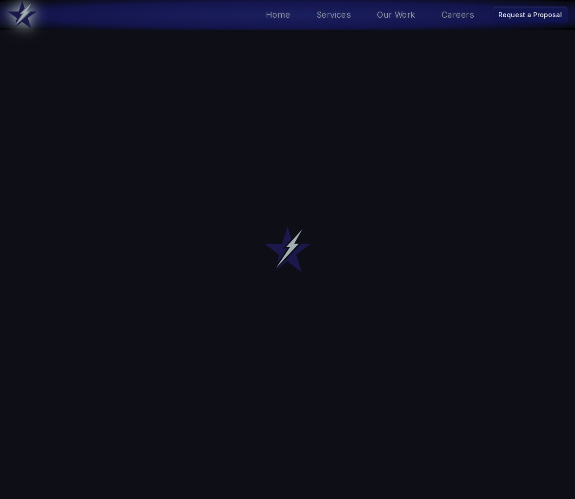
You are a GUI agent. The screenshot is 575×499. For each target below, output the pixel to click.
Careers (458, 15)
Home (278, 15)
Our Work (396, 15)
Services (334, 15)
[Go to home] (22, 15)
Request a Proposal (530, 15)
